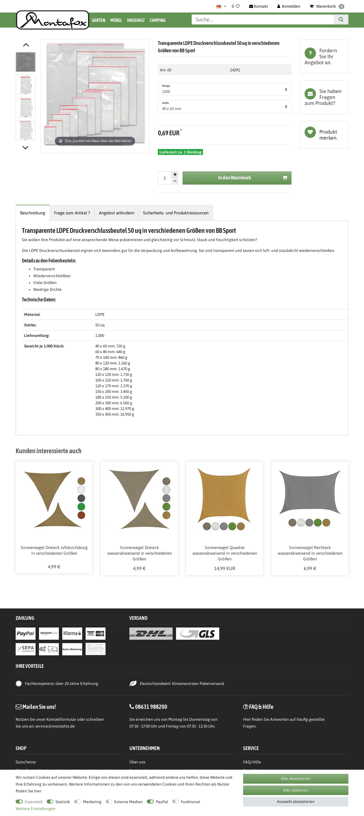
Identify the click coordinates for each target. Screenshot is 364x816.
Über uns (137, 763)
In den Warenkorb (252, 178)
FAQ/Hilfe (252, 763)
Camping (158, 20)
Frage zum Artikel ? (72, 212)
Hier (247, 720)
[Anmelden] (289, 6)
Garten (98, 20)
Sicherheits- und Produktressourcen (175, 212)
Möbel (116, 20)
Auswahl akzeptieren (296, 801)
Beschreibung (32, 212)
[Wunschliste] (236, 6)
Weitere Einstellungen (35, 808)
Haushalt (136, 20)
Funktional (190, 802)
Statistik (62, 802)
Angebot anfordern (116, 212)
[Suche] (341, 19)
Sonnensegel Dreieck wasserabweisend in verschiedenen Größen (139, 554)
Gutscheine (26, 763)
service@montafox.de (55, 727)
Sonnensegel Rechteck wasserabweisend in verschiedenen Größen (310, 554)
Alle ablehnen (295, 790)
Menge (166, 85)
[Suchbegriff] (263, 19)
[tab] (324, 56)
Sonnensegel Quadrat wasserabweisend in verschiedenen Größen (225, 554)
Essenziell (34, 802)
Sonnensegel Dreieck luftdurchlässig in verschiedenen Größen (54, 551)
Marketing (92, 802)
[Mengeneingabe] (164, 178)
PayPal (162, 802)
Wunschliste (324, 134)
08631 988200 (151, 707)
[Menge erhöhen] (174, 174)
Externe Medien (128, 802)
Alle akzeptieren (296, 778)
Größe (165, 103)
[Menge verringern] (174, 181)
